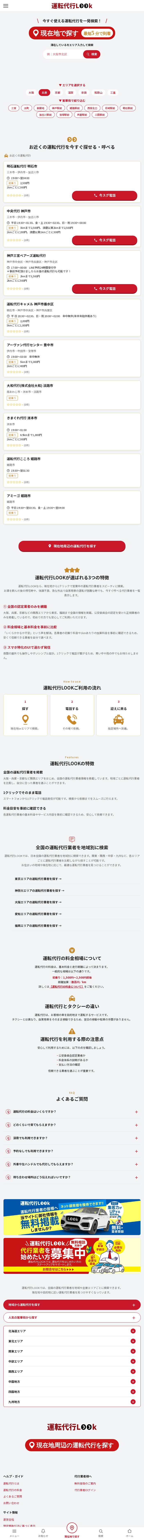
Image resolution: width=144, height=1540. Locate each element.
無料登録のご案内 (85, 1483)
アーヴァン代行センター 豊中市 (30, 344)
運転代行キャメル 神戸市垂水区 (30, 303)
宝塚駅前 (64, 114)
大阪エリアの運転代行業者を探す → (38, 902)
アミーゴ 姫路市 (19, 495)
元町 (26, 108)
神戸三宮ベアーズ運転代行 (26, 255)
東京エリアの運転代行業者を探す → (38, 879)
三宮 (13, 108)
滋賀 (70, 92)
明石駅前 (128, 108)
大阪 (31, 92)
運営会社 (8, 1519)
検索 (91, 54)
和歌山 (98, 92)
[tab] (72, 1305)
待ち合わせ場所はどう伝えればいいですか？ (38, 1177)
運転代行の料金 (12, 1490)
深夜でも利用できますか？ (27, 1138)
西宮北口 (92, 108)
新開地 (40, 108)
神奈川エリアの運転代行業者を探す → (39, 890)
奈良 (84, 92)
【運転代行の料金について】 (66, 986)
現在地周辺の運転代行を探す (72, 545)
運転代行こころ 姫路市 (24, 458)
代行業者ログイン (85, 1490)
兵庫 (44, 92)
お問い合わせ (11, 1503)
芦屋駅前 (82, 114)
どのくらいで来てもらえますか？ (31, 1124)
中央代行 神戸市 (19, 210)
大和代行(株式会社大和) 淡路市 (30, 385)
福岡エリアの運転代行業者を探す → (38, 926)
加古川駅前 (45, 114)
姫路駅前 (75, 108)
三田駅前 (100, 114)
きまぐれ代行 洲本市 (22, 417)
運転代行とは (11, 1483)
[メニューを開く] (6, 6)
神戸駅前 (57, 108)
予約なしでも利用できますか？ (29, 1151)
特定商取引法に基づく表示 (19, 1526)
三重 (113, 92)
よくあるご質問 (12, 1496)
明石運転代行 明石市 (22, 166)
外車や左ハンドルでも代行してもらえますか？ (39, 1164)
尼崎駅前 (110, 108)
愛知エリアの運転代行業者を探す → (38, 914)
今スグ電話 (105, 195)
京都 (57, 92)
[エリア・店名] (63, 54)
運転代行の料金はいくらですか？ (31, 1111)
